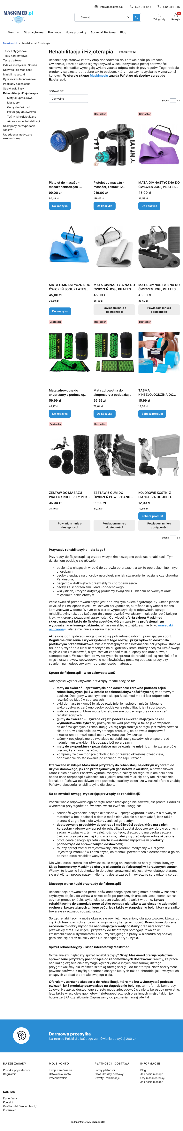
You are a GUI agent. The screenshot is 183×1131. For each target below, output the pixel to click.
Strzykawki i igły (13, 88)
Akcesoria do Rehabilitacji (23, 121)
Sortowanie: (56, 91)
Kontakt (8, 1102)
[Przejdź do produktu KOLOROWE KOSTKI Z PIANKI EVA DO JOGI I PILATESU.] (159, 455)
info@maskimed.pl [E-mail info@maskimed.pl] (111, 6)
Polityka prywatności (16, 1070)
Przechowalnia (58, 1078)
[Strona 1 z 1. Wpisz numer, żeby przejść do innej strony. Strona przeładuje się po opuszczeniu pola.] (173, 100)
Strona (165, 100)
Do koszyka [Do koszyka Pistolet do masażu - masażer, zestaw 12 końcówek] (104, 205)
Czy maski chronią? (152, 1078)
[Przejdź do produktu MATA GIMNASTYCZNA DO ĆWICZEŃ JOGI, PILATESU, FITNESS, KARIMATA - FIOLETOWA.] (159, 145)
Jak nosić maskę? (151, 1074)
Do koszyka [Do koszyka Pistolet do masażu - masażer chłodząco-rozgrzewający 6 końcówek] (60, 205)
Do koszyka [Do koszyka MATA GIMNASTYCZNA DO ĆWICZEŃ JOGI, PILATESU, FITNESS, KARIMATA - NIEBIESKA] (60, 311)
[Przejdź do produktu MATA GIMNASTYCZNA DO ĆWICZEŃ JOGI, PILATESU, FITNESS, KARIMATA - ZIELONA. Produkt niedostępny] (114, 247)
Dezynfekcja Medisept (17, 69)
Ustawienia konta (60, 1074)
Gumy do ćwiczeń (18, 107)
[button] (136, 17)
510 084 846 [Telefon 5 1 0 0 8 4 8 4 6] (171, 6)
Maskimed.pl (10, 43)
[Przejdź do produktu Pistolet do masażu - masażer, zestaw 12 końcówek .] (114, 145)
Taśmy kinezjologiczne (21, 116)
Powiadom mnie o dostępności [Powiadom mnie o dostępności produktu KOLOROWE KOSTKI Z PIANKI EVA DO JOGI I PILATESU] (159, 525)
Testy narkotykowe (15, 55)
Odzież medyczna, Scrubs (20, 65)
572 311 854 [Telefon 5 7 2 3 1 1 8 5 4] (143, 6)
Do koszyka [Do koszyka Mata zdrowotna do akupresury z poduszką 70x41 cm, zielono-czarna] (60, 413)
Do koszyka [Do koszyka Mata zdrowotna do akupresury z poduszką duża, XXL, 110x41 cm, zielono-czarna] (104, 413)
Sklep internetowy (87, 1121)
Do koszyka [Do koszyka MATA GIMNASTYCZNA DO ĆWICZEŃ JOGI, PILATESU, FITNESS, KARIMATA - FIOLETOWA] (149, 205)
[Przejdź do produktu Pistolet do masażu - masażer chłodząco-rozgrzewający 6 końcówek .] (69, 145)
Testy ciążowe (12, 60)
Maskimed (98, 75)
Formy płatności (105, 1070)
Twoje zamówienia (60, 1070)
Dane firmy (10, 1098)
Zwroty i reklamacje (107, 1078)
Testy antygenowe (15, 51)
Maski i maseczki (14, 74)
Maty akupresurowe (20, 97)
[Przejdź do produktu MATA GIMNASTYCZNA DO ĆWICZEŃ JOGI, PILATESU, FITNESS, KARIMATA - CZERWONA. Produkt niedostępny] (159, 247)
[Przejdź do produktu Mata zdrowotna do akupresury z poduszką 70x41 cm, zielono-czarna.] (69, 352)
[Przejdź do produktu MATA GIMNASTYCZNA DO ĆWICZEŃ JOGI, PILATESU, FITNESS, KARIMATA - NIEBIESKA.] (69, 247)
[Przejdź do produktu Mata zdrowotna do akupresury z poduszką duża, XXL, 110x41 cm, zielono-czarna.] (114, 352)
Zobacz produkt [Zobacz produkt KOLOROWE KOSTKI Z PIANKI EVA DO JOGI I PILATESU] (152, 516)
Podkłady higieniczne (16, 83)
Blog (143, 1070)
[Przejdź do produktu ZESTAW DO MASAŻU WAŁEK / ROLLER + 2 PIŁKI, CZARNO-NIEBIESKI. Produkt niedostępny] (69, 455)
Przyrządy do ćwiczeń (21, 111)
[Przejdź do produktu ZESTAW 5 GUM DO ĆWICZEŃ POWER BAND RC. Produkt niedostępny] (114, 455)
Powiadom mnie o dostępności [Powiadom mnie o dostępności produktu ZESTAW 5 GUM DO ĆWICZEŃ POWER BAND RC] (114, 525)
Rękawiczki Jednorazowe (19, 79)
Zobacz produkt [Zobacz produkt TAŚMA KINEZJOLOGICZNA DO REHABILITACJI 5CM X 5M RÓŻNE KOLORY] (152, 413)
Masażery (13, 102)
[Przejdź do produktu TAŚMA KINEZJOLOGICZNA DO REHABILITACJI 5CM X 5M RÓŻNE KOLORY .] (159, 352)
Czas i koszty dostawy (109, 1074)
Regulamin (9, 1074)
